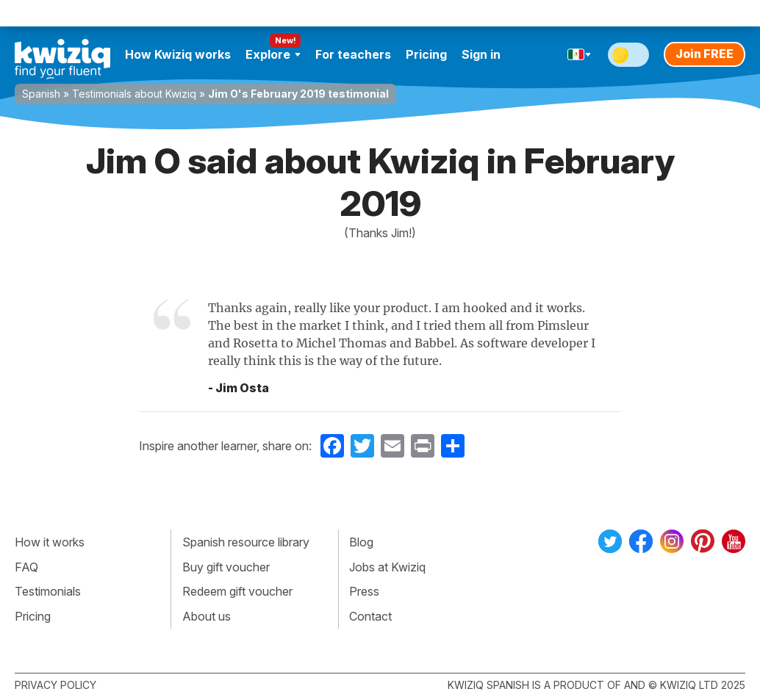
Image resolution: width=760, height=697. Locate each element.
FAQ (26, 567)
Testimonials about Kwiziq (134, 93)
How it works (50, 542)
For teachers (353, 54)
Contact (370, 616)
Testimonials (48, 591)
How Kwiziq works (178, 54)
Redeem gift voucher (237, 591)
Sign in (481, 54)
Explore (273, 54)
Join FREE (704, 53)
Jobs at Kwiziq (387, 567)
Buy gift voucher (226, 567)
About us (206, 616)
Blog (361, 542)
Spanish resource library (245, 542)
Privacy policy (55, 685)
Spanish (41, 93)
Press (364, 591)
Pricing (426, 54)
